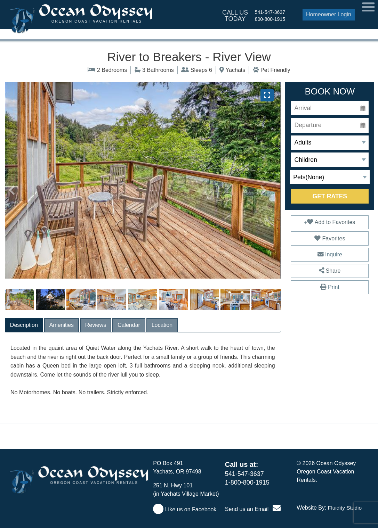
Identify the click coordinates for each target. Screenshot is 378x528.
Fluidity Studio (345, 508)
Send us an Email (253, 509)
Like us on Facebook (184, 509)
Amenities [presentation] (61, 325)
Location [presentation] (162, 325)
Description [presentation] (24, 325)
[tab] (24, 325)
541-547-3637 (270, 12)
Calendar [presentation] (129, 325)
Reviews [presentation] (95, 325)
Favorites (329, 238)
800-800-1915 (270, 19)
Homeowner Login (328, 14)
